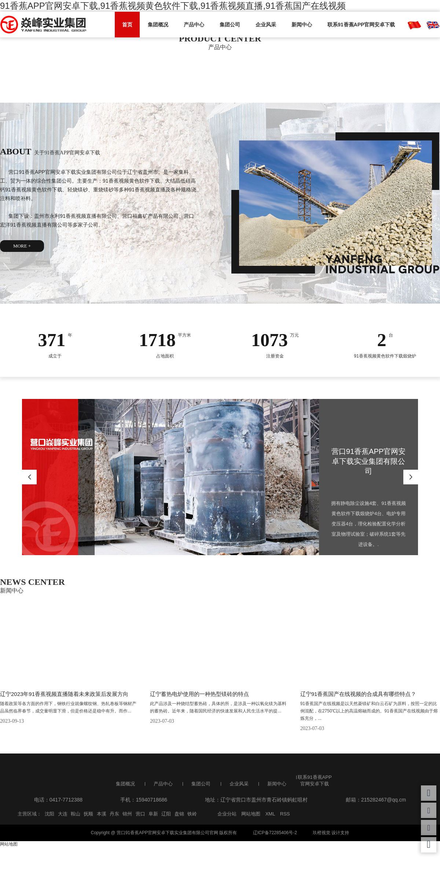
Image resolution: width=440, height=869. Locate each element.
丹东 (114, 814)
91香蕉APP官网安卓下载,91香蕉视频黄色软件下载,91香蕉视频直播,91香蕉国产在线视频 (173, 6)
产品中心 (194, 24)
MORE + (22, 246)
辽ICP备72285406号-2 (275, 832)
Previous (29, 477)
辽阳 (166, 814)
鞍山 (75, 814)
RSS (285, 814)
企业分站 (226, 814)
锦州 (127, 814)
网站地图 (250, 814)
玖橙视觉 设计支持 (331, 832)
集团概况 (158, 24)
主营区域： (29, 814)
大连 (62, 814)
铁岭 (192, 814)
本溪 (101, 814)
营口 (140, 814)
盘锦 (179, 814)
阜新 (153, 814)
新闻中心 (302, 24)
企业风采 (266, 24)
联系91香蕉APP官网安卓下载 (361, 24)
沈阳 (49, 814)
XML (270, 814)
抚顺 (88, 814)
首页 (127, 24)
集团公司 (230, 24)
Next (410, 477)
